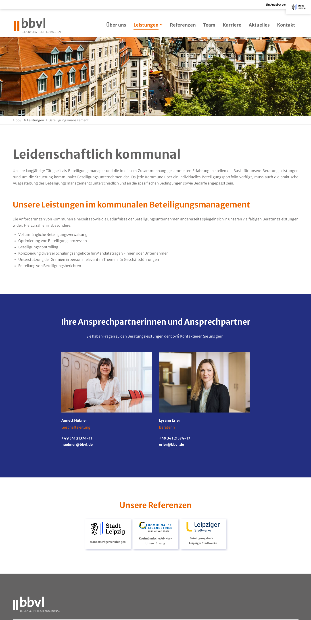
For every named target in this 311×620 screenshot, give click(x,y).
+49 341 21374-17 (174, 438)
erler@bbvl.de (171, 444)
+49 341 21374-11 (76, 438)
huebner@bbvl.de (77, 444)
